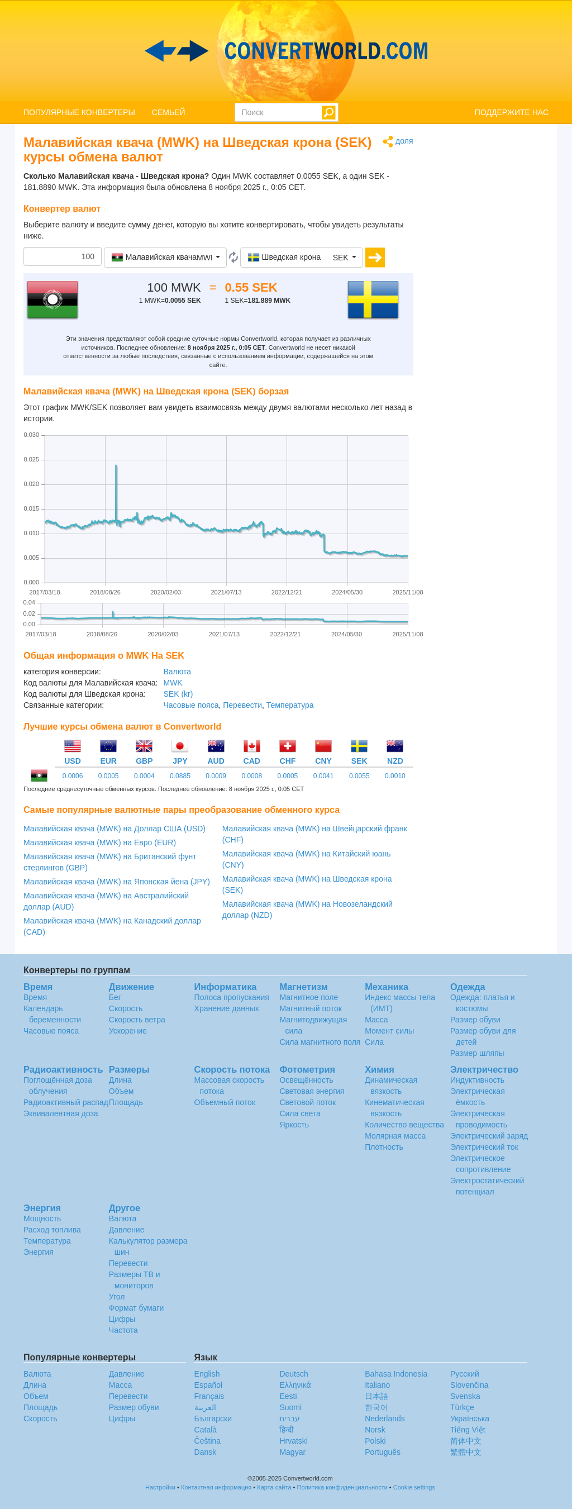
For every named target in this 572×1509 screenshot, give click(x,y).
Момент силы (389, 1030)
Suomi (290, 1407)
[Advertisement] (489, 302)
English (207, 1373)
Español (208, 1385)
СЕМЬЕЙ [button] (168, 112)
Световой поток (307, 1102)
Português (383, 1452)
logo (286, 51)
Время (35, 997)
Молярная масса (395, 1135)
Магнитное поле (308, 997)
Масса (376, 1019)
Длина (120, 1079)
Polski (375, 1440)
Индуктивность (477, 1079)
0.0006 (73, 776)
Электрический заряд (489, 1135)
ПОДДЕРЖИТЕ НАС (512, 112)
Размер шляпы (477, 1053)
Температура (290, 705)
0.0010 (395, 776)
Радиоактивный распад (65, 1102)
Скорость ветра (137, 1019)
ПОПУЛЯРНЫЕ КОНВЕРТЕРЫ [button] (79, 112)
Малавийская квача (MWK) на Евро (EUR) (99, 842)
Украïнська (469, 1418)
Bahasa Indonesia (396, 1373)
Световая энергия (311, 1091)
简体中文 (466, 1440)
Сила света (299, 1113)
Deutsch (293, 1373)
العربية (205, 1407)
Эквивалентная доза (60, 1113)
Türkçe (462, 1407)
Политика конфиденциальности (342, 1487)
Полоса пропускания (231, 997)
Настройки (160, 1487)
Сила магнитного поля (319, 1041)
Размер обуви (475, 1019)
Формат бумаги (136, 1307)
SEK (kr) (178, 693)
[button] (165, 257)
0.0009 (216, 776)
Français (209, 1396)
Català (205, 1429)
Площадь (126, 1102)
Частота (123, 1330)
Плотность (384, 1147)
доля (398, 141)
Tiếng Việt (467, 1429)
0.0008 (251, 776)
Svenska (465, 1396)
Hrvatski (293, 1440)
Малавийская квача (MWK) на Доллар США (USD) (114, 828)
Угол (117, 1296)
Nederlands (385, 1418)
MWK (172, 682)
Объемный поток (224, 1102)
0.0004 (144, 776)
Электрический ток (484, 1147)
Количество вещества (404, 1124)
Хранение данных (226, 1008)
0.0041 (323, 776)
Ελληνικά (295, 1385)
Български (213, 1418)
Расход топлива (52, 1229)
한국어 (376, 1407)
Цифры (122, 1319)
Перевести (242, 705)
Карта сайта (274, 1487)
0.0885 (180, 776)
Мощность (42, 1218)
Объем (121, 1091)
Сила (374, 1041)
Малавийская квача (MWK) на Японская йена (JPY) (116, 881)
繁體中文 (466, 1452)
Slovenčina (469, 1385)
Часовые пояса (190, 705)
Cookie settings (414, 1487)
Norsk (375, 1429)
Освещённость (306, 1079)
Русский (464, 1373)
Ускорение (128, 1030)
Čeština (207, 1440)
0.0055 (359, 776)
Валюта (177, 671)
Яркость (294, 1124)
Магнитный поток (310, 1008)
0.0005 (108, 776)
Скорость (125, 1008)
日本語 (376, 1396)
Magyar (292, 1452)
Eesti (288, 1396)
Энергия (38, 1252)
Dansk (205, 1452)
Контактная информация (216, 1487)
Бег (115, 997)
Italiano (377, 1385)
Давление (127, 1229)
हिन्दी (286, 1429)
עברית (289, 1418)
